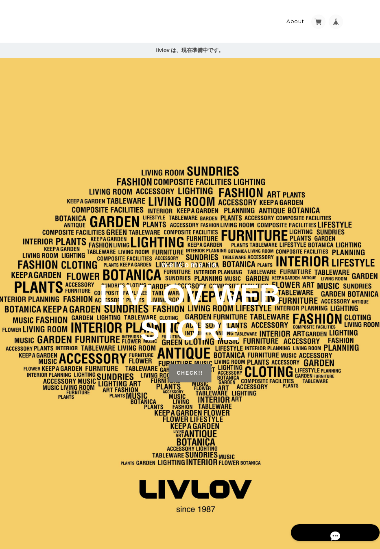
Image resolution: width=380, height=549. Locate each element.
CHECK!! (190, 370)
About (295, 19)
